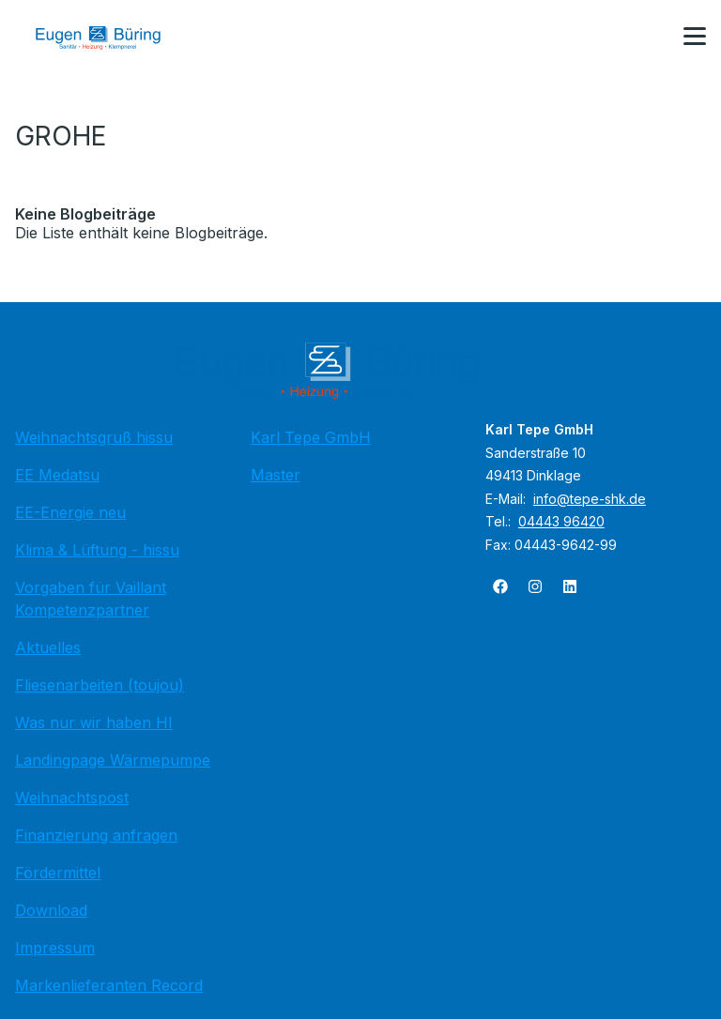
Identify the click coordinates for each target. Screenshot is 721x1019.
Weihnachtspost (72, 797)
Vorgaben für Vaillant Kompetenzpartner (90, 598)
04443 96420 (561, 521)
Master (275, 474)
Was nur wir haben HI (94, 722)
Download (51, 910)
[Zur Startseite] (112, 37)
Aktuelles (48, 647)
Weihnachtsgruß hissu (94, 437)
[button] (694, 36)
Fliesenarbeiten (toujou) (99, 685)
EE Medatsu (57, 474)
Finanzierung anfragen (96, 835)
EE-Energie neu (70, 512)
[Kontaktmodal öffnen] (649, 37)
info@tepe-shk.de (589, 499)
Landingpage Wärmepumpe (112, 760)
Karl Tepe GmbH (311, 437)
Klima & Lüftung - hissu (97, 549)
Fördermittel (57, 872)
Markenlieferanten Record (109, 985)
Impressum (55, 947)
